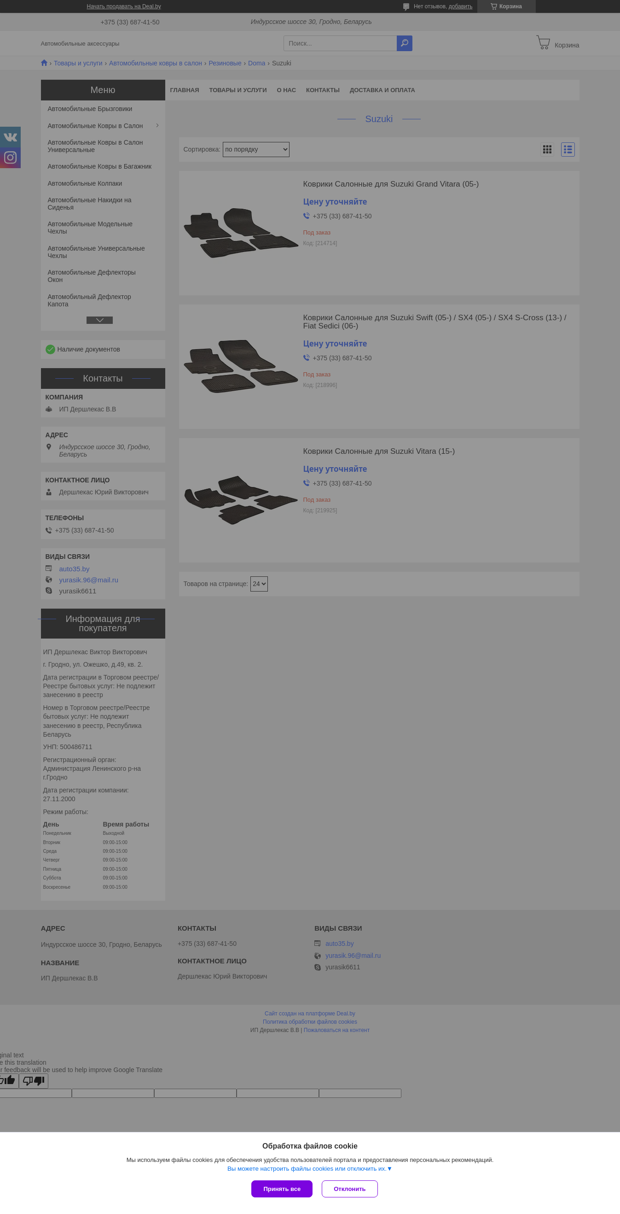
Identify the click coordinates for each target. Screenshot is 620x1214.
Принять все (282, 1188)
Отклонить (349, 1188)
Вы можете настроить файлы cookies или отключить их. (307, 1168)
